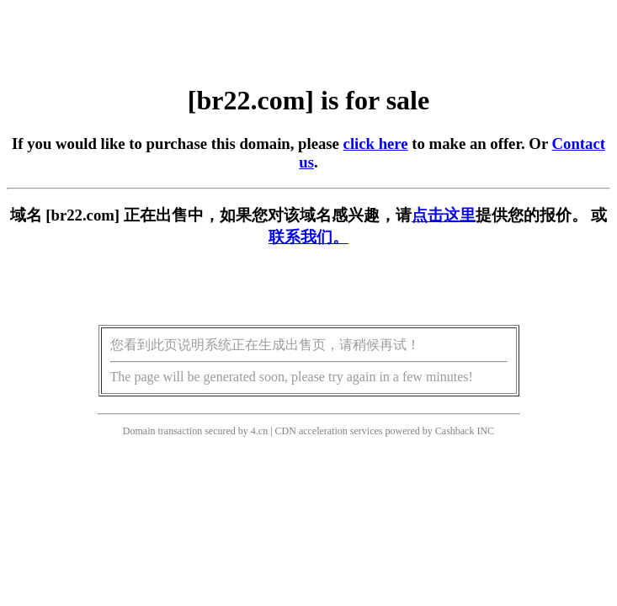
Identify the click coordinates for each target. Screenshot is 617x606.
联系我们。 (308, 237)
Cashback (455, 431)
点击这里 (444, 215)
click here (375, 143)
